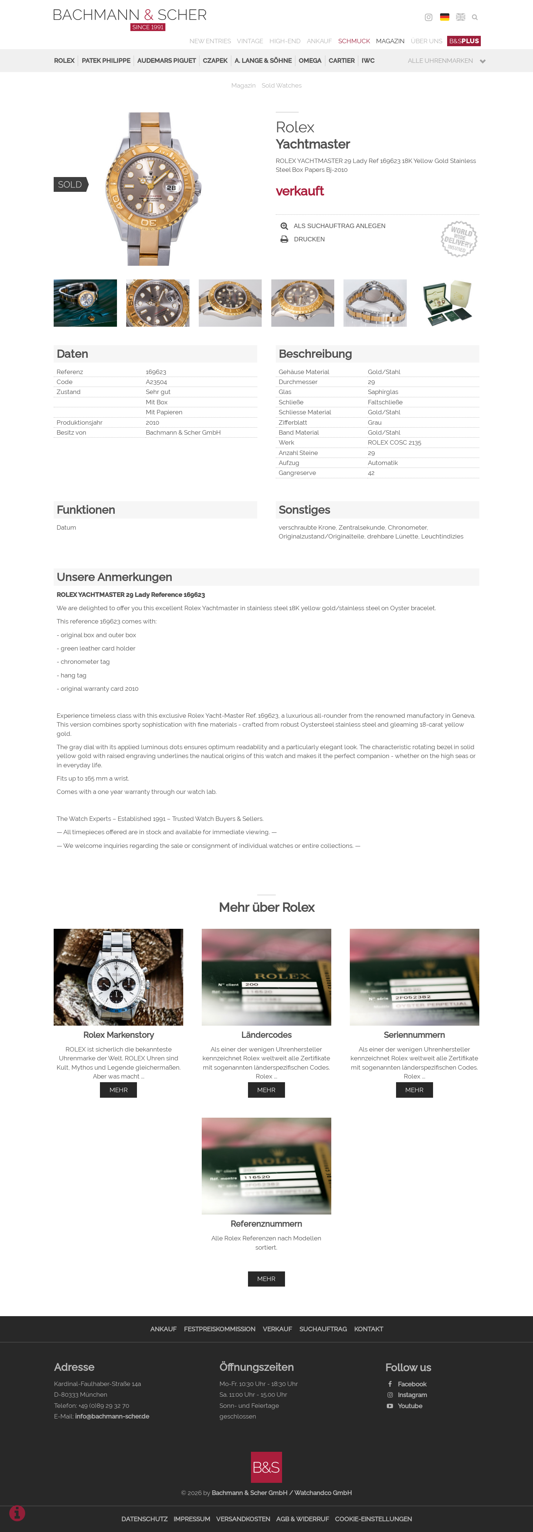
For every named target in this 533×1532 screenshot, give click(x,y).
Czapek (215, 60)
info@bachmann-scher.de (112, 1416)
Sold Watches (282, 85)
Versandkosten (243, 1519)
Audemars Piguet (166, 60)
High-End (285, 41)
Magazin (390, 41)
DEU (444, 17)
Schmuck (354, 41)
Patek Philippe (106, 60)
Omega (310, 60)
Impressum (192, 1519)
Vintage (250, 41)
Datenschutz (144, 1519)
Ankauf (319, 41)
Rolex (64, 60)
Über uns (426, 41)
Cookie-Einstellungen (373, 1519)
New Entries (210, 41)
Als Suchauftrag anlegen (333, 226)
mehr (119, 1090)
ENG (460, 17)
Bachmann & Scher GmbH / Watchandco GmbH (282, 1493)
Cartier (342, 60)
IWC (368, 60)
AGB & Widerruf (302, 1519)
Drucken (303, 239)
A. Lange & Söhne (263, 60)
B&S (464, 41)
